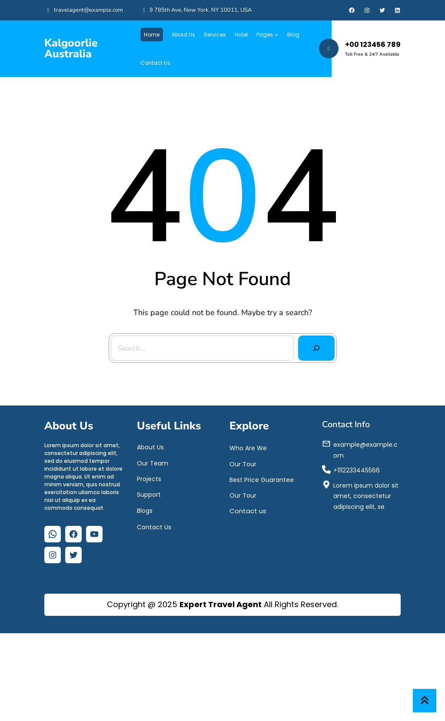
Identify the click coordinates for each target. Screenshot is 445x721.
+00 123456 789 (373, 45)
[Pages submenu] (277, 35)
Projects (149, 483)
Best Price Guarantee (261, 484)
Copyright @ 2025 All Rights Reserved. (222, 604)
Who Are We (248, 452)
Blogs (145, 515)
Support (149, 499)
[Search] (310, 341)
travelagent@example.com (88, 10)
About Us (150, 451)
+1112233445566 (356, 474)
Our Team (152, 467)
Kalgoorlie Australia (71, 48)
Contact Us (154, 531)
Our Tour (242, 468)
